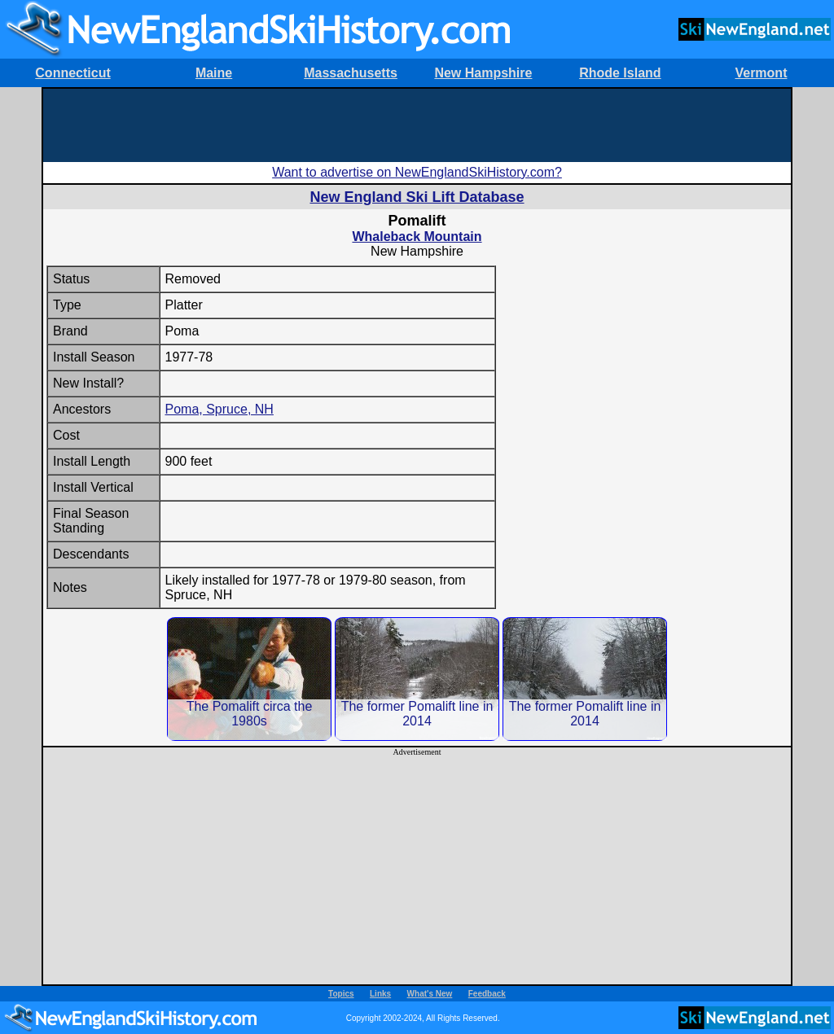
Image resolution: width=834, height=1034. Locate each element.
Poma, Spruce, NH (219, 409)
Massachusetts (350, 73)
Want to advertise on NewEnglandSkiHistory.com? (417, 172)
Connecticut (72, 73)
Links (380, 993)
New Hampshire (483, 73)
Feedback (487, 993)
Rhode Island (620, 73)
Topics (340, 993)
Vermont (761, 73)
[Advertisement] (417, 125)
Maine (213, 73)
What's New (430, 993)
